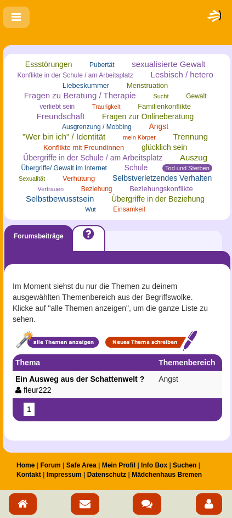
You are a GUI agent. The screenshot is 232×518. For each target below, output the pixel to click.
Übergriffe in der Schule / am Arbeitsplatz (92, 157)
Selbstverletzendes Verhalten (162, 178)
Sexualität (32, 178)
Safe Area (81, 465)
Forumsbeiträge (39, 236)
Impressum (64, 474)
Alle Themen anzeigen (56, 341)
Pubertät (101, 65)
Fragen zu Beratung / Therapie (80, 95)
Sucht (160, 96)
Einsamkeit (129, 209)
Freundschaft (61, 116)
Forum (50, 465)
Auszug (193, 157)
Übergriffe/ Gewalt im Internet (64, 168)
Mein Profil (118, 465)
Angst (158, 126)
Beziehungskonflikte (161, 189)
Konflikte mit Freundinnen (83, 147)
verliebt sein (57, 106)
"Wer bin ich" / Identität (63, 136)
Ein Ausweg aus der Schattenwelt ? (84, 385)
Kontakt (28, 474)
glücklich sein (164, 147)
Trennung (190, 136)
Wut (90, 209)
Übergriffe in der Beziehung (158, 198)
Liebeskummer (86, 85)
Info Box (154, 465)
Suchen (184, 465)
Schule (136, 167)
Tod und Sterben (187, 168)
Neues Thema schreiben (151, 341)
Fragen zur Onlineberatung (148, 116)
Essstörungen (48, 64)
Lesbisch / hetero (182, 74)
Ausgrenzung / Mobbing (97, 127)
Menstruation (147, 85)
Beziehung (96, 189)
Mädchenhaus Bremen (167, 474)
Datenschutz (106, 474)
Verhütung (79, 178)
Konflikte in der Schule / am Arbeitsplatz (75, 75)
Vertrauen (50, 189)
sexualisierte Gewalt (168, 64)
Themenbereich (187, 362)
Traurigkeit (106, 106)
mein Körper (139, 137)
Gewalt (196, 96)
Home (25, 465)
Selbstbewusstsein (60, 198)
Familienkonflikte (164, 106)
